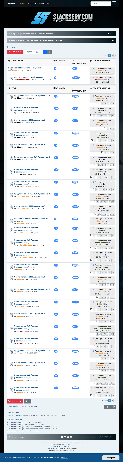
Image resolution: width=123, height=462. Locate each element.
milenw (101, 172)
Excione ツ (101, 98)
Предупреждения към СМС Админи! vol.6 (32, 96)
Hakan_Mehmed (101, 243)
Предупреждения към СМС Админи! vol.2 (32, 351)
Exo (112, 388)
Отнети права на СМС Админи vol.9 (29, 120)
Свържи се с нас (40, 3)
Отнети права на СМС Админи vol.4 (29, 363)
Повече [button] (64, 458)
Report (101, 255)
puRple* (14, 70)
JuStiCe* (101, 378)
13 (113, 140)
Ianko (22, 187)
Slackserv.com (23, 80)
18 (113, 116)
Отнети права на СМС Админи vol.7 (29, 206)
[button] (115, 55)
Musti (19, 98)
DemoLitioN (101, 316)
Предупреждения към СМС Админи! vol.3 (32, 289)
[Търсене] (101, 3)
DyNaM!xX (101, 304)
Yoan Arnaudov (66, 444)
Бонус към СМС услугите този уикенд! (25, 68)
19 (113, 260)
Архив (11, 47)
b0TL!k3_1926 (101, 196)
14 (98, 116)
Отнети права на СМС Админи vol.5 (29, 314)
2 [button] (112, 55)
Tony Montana (23, 196)
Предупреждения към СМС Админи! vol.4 (32, 194)
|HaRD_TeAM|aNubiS (101, 328)
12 (109, 140)
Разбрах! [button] (111, 458)
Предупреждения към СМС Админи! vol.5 (32, 157)
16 (106, 116)
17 (109, 116)
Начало (24, 3)
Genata (20, 331)
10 (102, 140)
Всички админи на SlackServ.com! (29, 77)
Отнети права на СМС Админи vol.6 (29, 277)
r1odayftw (101, 147)
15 (102, 116)
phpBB (58, 442)
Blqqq (101, 230)
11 (106, 140)
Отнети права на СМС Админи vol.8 (29, 145)
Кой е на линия (13, 413)
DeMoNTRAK (101, 267)
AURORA (11, 3)
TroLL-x (101, 110)
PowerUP (101, 135)
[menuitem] (28, 33)
